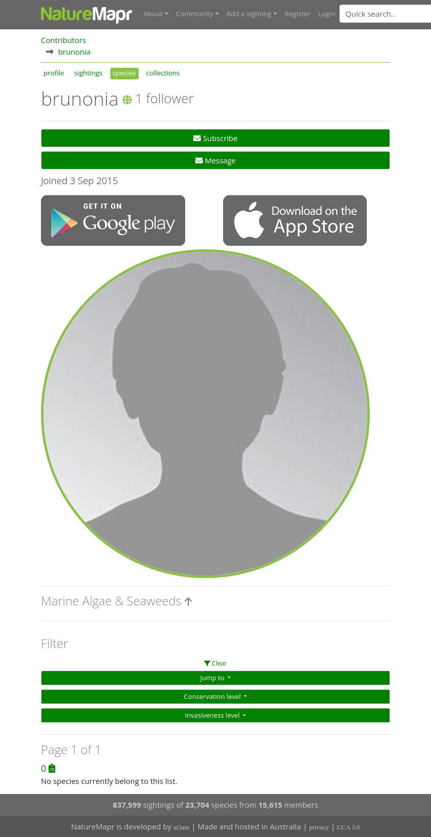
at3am (182, 827)
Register (298, 13)
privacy (319, 827)
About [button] (153, 13)
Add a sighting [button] (249, 13)
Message (215, 160)
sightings (88, 72)
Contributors (63, 40)
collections (163, 72)
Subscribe (215, 138)
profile (54, 72)
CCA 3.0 (348, 827)
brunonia (74, 52)
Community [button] (194, 13)
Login (326, 13)
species (124, 72)
